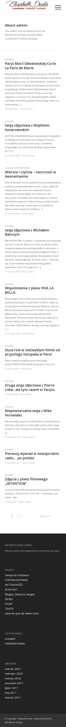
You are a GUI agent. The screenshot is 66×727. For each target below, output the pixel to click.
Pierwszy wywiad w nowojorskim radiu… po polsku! (32, 455)
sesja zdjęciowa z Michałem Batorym (27, 232)
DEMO (9, 599)
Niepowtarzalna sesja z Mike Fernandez (28, 413)
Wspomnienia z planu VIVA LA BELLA (29, 290)
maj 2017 (10, 692)
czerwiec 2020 (14, 673)
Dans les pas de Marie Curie (22, 613)
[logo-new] (27, 7)
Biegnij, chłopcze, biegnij (19, 594)
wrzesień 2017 (14, 683)
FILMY (8, 604)
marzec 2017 (13, 697)
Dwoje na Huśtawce (17, 575)
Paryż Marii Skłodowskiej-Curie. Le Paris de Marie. (30, 65)
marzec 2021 (13, 669)
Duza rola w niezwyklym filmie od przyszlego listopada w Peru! (32, 352)
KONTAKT (11, 589)
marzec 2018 (13, 678)
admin (30, 109)
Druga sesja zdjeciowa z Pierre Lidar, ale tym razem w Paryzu (30, 387)
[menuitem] (56, 7)
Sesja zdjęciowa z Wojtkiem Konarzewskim (27, 127)
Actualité (9, 59)
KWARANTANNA (22, 167)
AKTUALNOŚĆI (14, 584)
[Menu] (56, 7)
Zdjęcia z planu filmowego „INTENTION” (26, 481)
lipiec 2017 (11, 688)
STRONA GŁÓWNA (16, 580)
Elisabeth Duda (25, 718)
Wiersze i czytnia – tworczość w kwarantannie (30, 174)
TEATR (9, 608)
